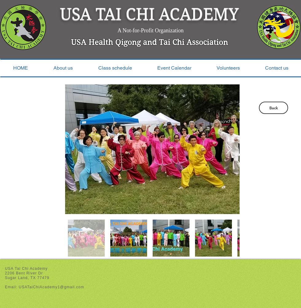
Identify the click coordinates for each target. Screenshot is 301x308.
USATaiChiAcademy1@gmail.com (51, 287)
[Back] (273, 108)
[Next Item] (229, 149)
